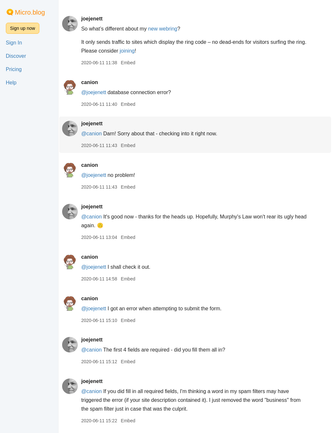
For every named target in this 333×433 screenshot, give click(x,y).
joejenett (93, 18)
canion (90, 82)
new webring (164, 28)
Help (11, 82)
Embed (129, 62)
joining (139, 51)
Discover (16, 56)
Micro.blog (30, 12)
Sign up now (22, 28)
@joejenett (94, 92)
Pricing (14, 69)
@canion (92, 133)
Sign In (14, 42)
